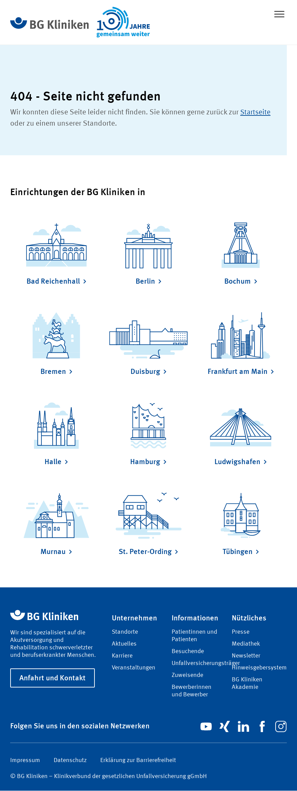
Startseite (256, 112)
